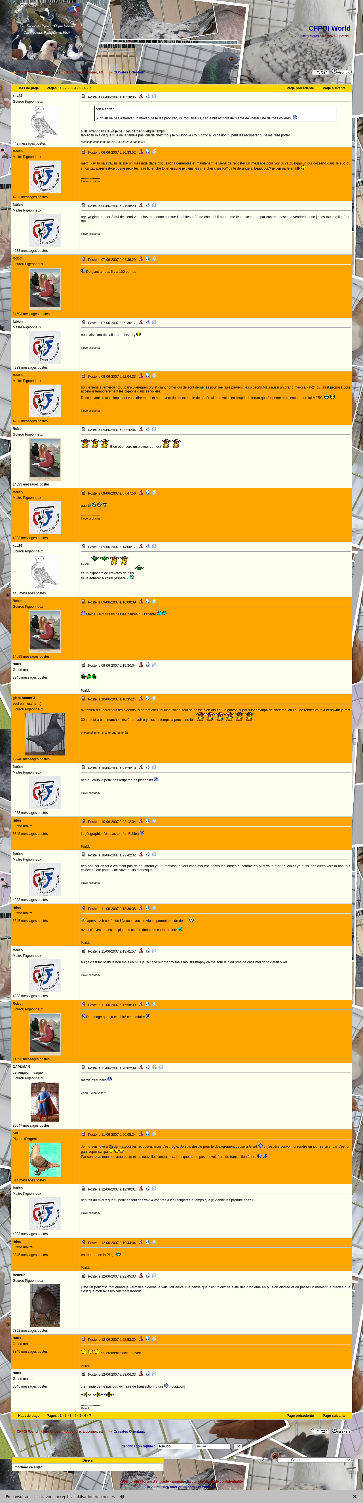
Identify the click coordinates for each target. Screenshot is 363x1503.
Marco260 (329, 36)
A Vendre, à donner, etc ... (86, 72)
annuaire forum (184, 1481)
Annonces (52, 72)
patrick (345, 36)
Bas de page (29, 88)
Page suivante (334, 88)
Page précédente (300, 88)
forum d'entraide (155, 1481)
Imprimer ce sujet (28, 1467)
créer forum (129, 1481)
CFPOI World (27, 72)
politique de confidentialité (221, 1481)
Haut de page (28, 1416)
